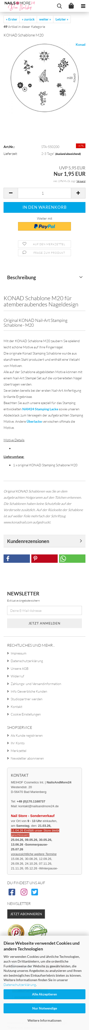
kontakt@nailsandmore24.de (39, 806)
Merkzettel (18, 751)
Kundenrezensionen (28, 541)
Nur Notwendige (44, 1008)
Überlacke (34, 421)
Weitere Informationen (44, 1020)
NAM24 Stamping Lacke (40, 409)
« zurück (28, 19)
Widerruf (17, 676)
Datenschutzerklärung (20, 985)
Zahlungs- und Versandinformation (36, 684)
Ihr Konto (18, 743)
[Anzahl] (44, 193)
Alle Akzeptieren (44, 994)
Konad (80, 44)
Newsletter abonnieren (27, 758)
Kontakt (16, 707)
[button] (11, 193)
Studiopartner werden (26, 699)
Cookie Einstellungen (26, 714)
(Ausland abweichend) (68, 153)
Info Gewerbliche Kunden (29, 691)
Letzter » (62, 19)
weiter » (45, 19)
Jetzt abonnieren (26, 914)
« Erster (11, 19)
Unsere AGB (19, 668)
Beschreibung (21, 277)
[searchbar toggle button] (59, 6)
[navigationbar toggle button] (83, 6)
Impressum (18, 653)
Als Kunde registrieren (27, 735)
